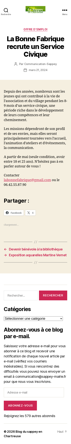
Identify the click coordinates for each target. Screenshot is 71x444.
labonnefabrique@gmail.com (27, 180)
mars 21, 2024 (38, 70)
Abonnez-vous (20, 405)
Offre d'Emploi (35, 29)
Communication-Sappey (40, 64)
